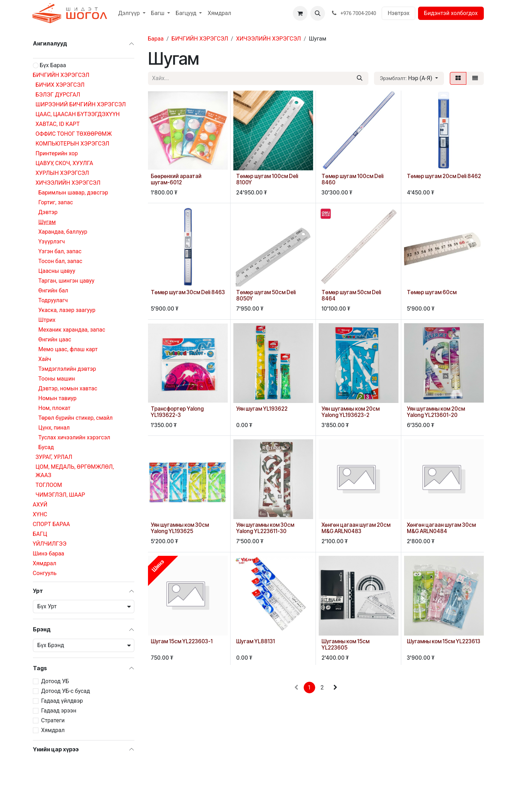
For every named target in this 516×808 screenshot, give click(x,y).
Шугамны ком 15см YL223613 (443, 641)
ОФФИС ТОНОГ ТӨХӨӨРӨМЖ (74, 133)
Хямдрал (44, 563)
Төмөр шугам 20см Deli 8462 (444, 176)
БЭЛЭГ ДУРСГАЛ (58, 94)
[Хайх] (359, 78)
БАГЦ (40, 534)
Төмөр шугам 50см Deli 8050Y (266, 295)
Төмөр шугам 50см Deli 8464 (351, 295)
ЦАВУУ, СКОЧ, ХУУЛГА (64, 163)
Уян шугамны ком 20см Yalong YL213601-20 (436, 411)
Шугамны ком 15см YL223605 (345, 644)
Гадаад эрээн (59, 710)
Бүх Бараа (53, 65)
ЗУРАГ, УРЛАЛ (54, 457)
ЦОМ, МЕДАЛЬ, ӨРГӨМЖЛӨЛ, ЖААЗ (75, 471)
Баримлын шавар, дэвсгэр (73, 192)
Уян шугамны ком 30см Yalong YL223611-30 (265, 528)
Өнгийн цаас (54, 339)
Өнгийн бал (53, 290)
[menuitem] (131, 13)
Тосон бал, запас (60, 261)
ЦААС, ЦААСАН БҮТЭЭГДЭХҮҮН (78, 114)
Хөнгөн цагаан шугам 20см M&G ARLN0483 (355, 528)
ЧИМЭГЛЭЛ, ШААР (60, 494)
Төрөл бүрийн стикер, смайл (75, 417)
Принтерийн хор (57, 153)
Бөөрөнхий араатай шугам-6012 (176, 179)
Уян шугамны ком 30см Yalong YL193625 (180, 528)
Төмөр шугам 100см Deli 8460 (352, 179)
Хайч (44, 359)
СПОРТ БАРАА (51, 524)
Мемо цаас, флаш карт (68, 349)
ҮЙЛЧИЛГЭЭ (49, 543)
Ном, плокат (54, 408)
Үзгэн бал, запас (60, 251)
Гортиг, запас (55, 202)
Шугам (47, 222)
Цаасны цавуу (57, 271)
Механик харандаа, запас (71, 329)
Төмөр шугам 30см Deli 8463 (188, 292)
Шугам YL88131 (255, 641)
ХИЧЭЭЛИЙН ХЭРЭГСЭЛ (68, 182)
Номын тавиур (57, 398)
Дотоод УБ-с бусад (65, 691)
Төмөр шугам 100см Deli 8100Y (267, 179)
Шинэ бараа (48, 553)
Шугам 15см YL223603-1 (182, 641)
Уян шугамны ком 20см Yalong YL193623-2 (350, 411)
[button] (317, 13)
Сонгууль (45, 573)
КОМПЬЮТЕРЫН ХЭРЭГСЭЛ (72, 143)
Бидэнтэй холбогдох (451, 13)
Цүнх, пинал (54, 427)
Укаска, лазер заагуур (67, 310)
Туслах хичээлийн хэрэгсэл (74, 437)
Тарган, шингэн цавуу (66, 280)
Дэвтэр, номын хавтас (67, 388)
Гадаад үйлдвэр (62, 700)
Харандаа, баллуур (62, 231)
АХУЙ (40, 504)
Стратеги (53, 720)
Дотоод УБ (55, 681)
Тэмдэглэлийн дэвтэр (67, 369)
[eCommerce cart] (300, 13)
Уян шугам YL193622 (262, 408)
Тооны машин (56, 378)
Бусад (46, 447)
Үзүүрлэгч (51, 241)
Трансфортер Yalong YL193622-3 (177, 411)
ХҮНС (40, 514)
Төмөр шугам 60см (432, 292)
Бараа (156, 38)
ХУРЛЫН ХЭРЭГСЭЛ (62, 173)
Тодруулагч (53, 300)
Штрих (47, 320)
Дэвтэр (48, 212)
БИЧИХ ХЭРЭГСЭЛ (60, 84)
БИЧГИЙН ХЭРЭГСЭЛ (61, 75)
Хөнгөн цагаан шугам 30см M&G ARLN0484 (441, 528)
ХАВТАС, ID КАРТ (58, 124)
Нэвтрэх (398, 13)
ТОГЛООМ (49, 485)
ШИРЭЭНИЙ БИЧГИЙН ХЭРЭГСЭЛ (81, 104)
